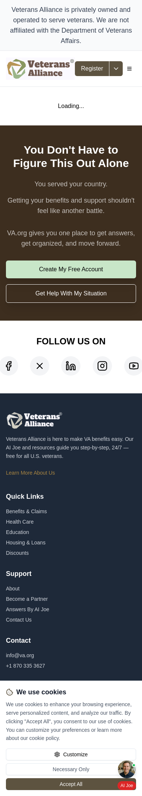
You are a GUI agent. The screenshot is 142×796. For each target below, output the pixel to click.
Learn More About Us (30, 473)
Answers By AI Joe (27, 609)
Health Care (20, 522)
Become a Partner (27, 599)
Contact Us (19, 620)
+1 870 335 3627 (25, 666)
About (13, 589)
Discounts (17, 553)
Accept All (71, 784)
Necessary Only (71, 769)
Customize (70, 754)
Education (17, 532)
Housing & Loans (26, 543)
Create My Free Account (71, 269)
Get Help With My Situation (70, 293)
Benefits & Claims (26, 511)
